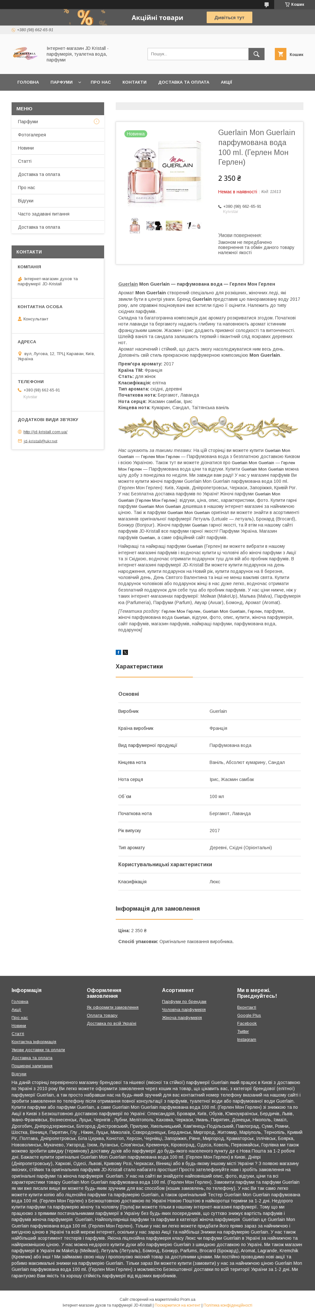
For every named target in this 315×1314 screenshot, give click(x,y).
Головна (28, 82)
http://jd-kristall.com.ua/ (45, 431)
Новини (26, 148)
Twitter (243, 1031)
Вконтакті (246, 1007)
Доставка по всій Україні (111, 1023)
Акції (226, 82)
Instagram (246, 1039)
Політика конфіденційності (227, 1305)
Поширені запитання (32, 1065)
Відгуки (25, 200)
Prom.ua (187, 1299)
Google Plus (249, 1015)
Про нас (101, 82)
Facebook (247, 1023)
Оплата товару (102, 1015)
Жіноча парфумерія (182, 1017)
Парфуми (61, 82)
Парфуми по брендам (184, 1001)
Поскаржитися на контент (178, 1305)
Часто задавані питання (43, 213)
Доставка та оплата (183, 82)
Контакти (134, 82)
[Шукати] (256, 54)
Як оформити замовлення (113, 1007)
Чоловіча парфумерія (184, 1009)
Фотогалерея (32, 134)
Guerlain (128, 284)
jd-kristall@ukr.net (40, 440)
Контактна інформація (34, 1041)
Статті (25, 161)
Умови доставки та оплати (38, 1049)
